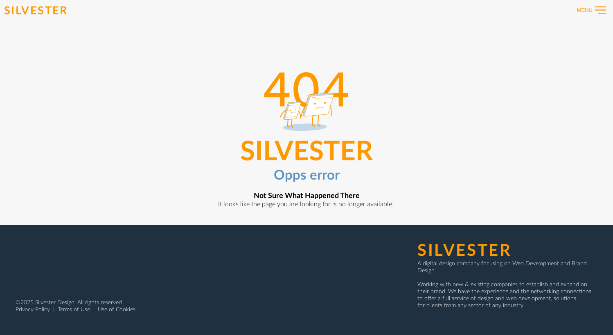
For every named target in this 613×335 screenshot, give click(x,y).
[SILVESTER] (37, 10)
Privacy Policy (34, 308)
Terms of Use (74, 308)
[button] (588, 10)
